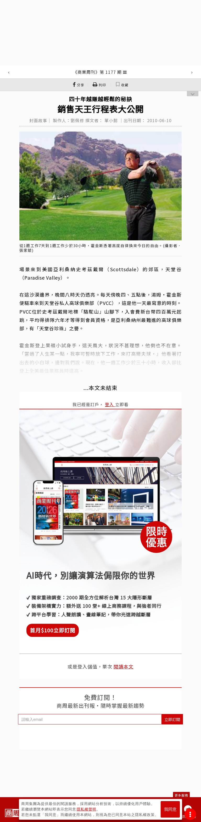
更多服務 (181, 795)
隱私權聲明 (86, 809)
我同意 (170, 809)
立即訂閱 (172, 719)
